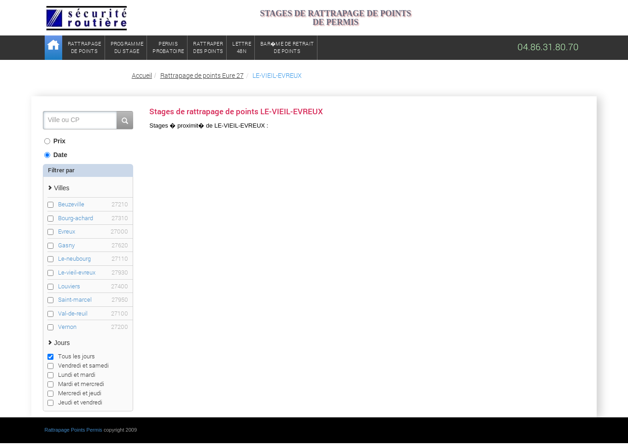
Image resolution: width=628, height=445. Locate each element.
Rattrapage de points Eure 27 (202, 75)
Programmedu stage (127, 47)
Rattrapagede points (84, 47)
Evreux (93, 231)
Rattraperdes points (208, 47)
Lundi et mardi (71, 374)
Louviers (93, 286)
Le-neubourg (93, 258)
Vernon (93, 326)
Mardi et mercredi (75, 384)
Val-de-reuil (93, 313)
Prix (54, 141)
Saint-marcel (93, 299)
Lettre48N (241, 47)
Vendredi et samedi (78, 365)
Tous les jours (71, 356)
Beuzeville (93, 204)
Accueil (142, 75)
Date (55, 154)
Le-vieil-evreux (93, 272)
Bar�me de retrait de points (287, 47)
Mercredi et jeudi (74, 393)
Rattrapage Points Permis (73, 430)
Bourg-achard (93, 218)
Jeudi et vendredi (74, 402)
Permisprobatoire (168, 47)
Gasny (93, 245)
